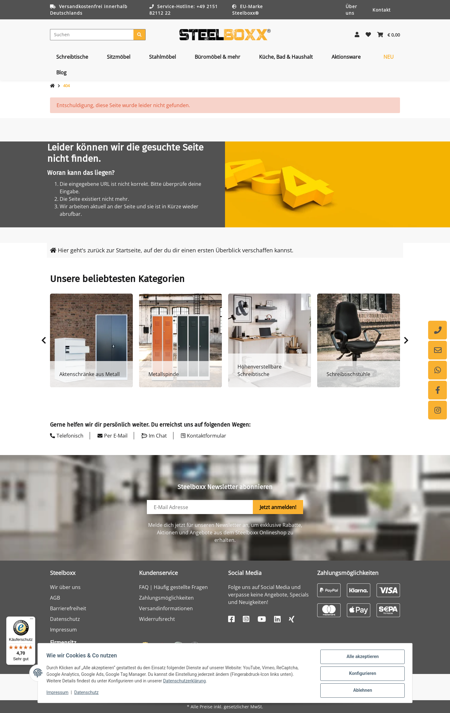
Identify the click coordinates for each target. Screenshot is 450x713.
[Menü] (31, 620)
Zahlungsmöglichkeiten (166, 597)
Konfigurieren (361, 674)
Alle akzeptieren (361, 658)
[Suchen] (92, 34)
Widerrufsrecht (157, 619)
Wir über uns (65, 587)
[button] (357, 34)
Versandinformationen (166, 608)
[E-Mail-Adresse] (200, 507)
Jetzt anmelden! (278, 507)
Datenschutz (65, 619)
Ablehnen (361, 690)
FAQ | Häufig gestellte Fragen (173, 587)
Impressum (63, 629)
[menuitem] (72, 57)
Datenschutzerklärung (185, 682)
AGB (55, 597)
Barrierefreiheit (68, 608)
